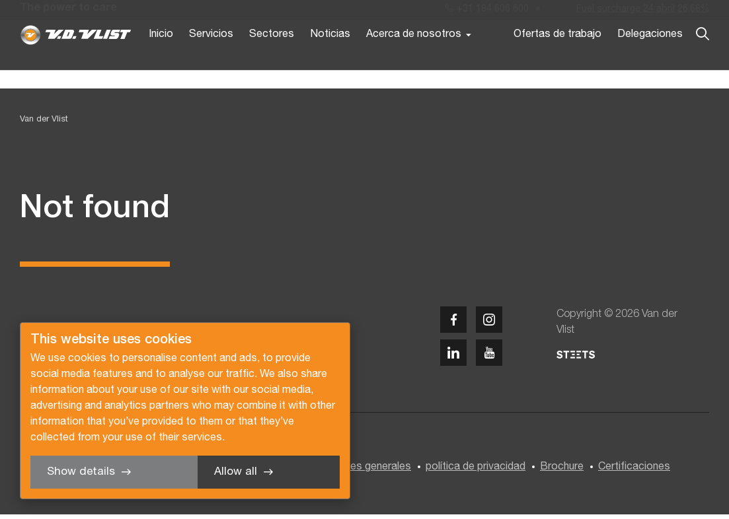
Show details (81, 472)
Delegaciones (650, 58)
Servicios (211, 58)
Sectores (271, 58)
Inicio (161, 58)
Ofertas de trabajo (557, 58)
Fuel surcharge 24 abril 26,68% (642, 12)
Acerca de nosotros (413, 58)
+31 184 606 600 (487, 12)
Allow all (235, 472)
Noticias (330, 58)
